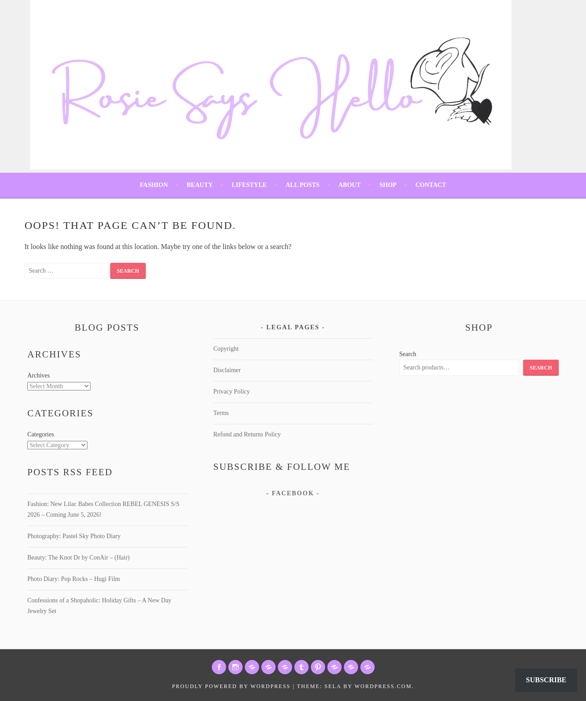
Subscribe (546, 680)
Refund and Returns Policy (247, 434)
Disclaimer (226, 370)
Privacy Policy (231, 391)
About (349, 185)
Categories (40, 434)
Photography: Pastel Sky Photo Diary (73, 536)
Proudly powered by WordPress (231, 686)
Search (407, 354)
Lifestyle (249, 185)
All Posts (302, 185)
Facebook (293, 493)
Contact (430, 185)
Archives (38, 375)
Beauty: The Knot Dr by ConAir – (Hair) (78, 557)
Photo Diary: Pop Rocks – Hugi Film (73, 579)
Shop (388, 185)
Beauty (200, 185)
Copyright (226, 348)
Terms (221, 413)
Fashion (154, 185)
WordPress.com (383, 686)
